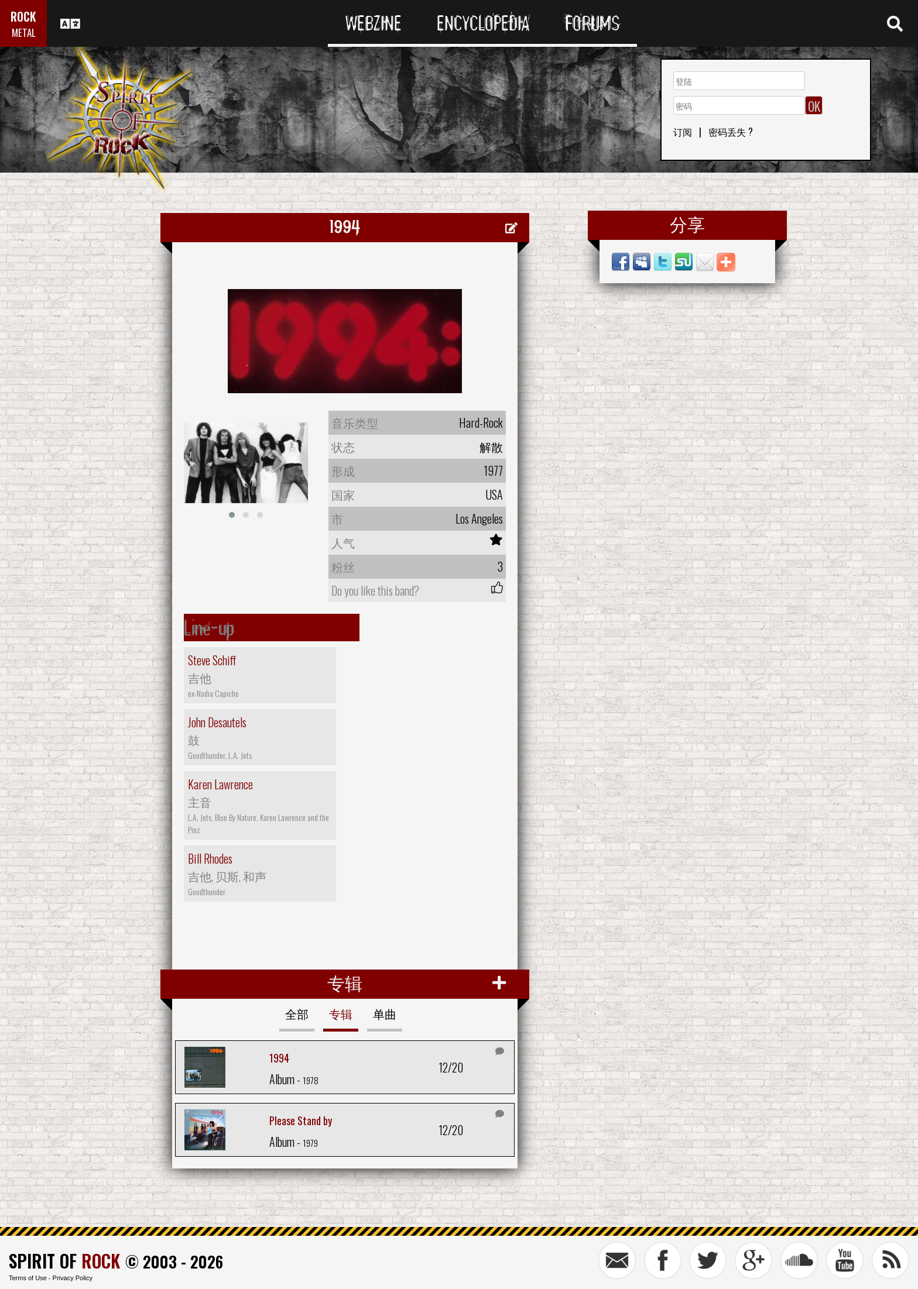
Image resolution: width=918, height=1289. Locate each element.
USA (494, 494)
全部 (297, 1013)
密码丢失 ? (730, 132)
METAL (24, 32)
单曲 (384, 1013)
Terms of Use (28, 1277)
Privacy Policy (73, 1277)
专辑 (340, 1013)
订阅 (682, 132)
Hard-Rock (481, 422)
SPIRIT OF (64, 1260)
